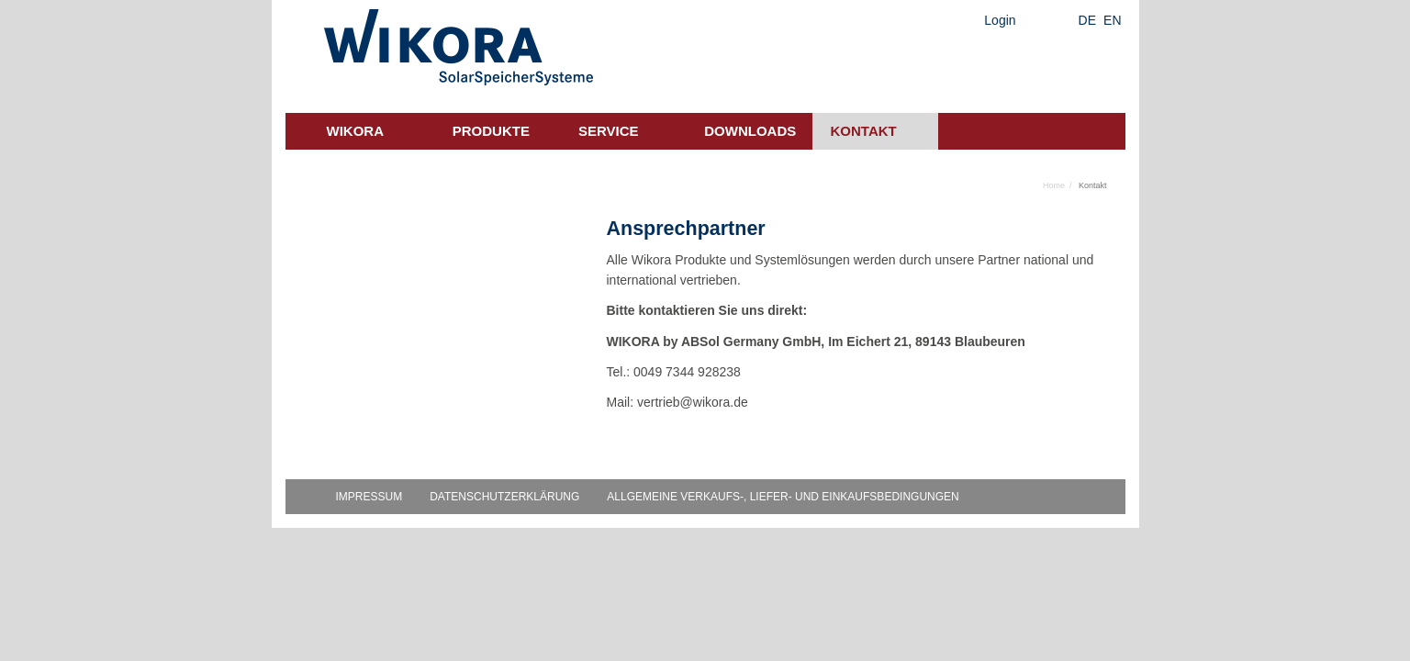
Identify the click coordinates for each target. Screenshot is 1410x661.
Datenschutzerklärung (504, 496)
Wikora (356, 131)
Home (1054, 185)
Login (999, 20)
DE (1087, 20)
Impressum (369, 496)
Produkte (491, 131)
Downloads (750, 131)
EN (1112, 20)
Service (608, 131)
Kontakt (864, 131)
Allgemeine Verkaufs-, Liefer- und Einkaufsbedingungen (782, 496)
